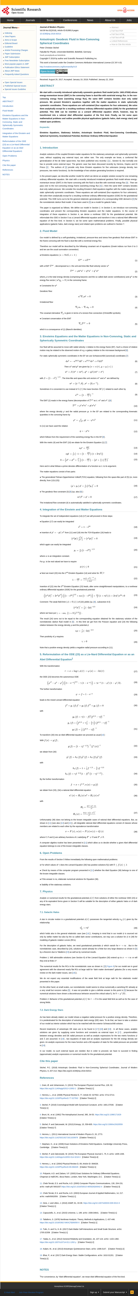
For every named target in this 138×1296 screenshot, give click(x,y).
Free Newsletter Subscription (16, 60)
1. (40, 1085)
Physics (6, 160)
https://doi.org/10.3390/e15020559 (108, 1124)
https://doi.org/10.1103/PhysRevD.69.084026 (59, 1167)
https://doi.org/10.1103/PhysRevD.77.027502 (59, 1098)
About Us (110, 20)
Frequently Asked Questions (16, 74)
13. (41, 1203)
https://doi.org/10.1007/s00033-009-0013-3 (101, 1203)
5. (40, 1124)
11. (41, 1183)
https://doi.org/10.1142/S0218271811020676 (59, 1137)
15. (41, 1219)
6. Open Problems (51, 852)
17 (97, 1029)
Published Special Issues (14, 86)
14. (41, 1213)
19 (109, 1029)
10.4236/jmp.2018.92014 (50, 34)
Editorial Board (10, 43)
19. (41, 1255)
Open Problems (9, 156)
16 (74, 973)
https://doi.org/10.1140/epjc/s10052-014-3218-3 (60, 1157)
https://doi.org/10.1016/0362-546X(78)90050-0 (59, 1222)
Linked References (119, 41)
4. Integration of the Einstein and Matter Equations (71, 509)
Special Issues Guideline (14, 89)
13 (70, 823)
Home (10, 20)
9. (40, 1164)
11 (50, 823)
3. (40, 1105)
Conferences (70, 20)
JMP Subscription (11, 57)
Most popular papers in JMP (16, 64)
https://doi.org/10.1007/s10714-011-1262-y (58, 1242)
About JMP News (11, 71)
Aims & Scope (10, 40)
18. (41, 1249)
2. (40, 1095)
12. (41, 1193)
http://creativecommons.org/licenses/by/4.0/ (58, 67)
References (47, 1077)
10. (41, 1173)
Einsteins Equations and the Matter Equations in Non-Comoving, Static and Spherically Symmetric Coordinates (15, 122)
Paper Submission (11, 54)
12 (62, 823)
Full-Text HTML (117, 34)
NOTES (44, 1269)
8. (40, 1154)
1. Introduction (49, 147)
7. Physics (46, 891)
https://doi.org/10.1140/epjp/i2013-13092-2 (58, 1088)
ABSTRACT (47, 85)
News (90, 20)
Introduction (7, 106)
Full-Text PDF (116, 31)
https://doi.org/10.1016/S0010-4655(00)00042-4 (81, 1187)
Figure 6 (110, 966)
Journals (30, 20)
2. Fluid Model (48, 231)
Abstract (114, 27)
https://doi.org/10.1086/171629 (108, 1114)
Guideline (8, 47)
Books (50, 20)
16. (41, 1229)
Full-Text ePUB (117, 37)
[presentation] (67, 255)
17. (41, 1239)
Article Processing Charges (15, 50)
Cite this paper (49, 1061)
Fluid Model (7, 110)
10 (103, 735)
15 (68, 952)
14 (88, 933)
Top (4, 97)
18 (101, 1029)
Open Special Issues (12, 82)
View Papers (9, 36)
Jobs (129, 20)
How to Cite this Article (120, 44)
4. (40, 1114)
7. (40, 1144)
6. (40, 1134)
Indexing (7, 33)
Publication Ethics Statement (16, 67)
